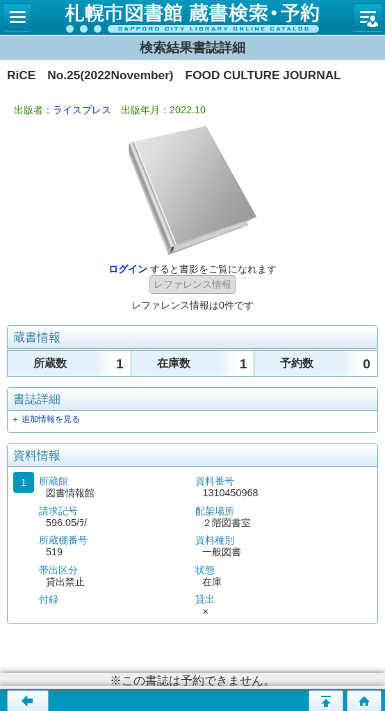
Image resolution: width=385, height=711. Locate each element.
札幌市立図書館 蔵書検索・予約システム (192, 17)
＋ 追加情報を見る (45, 419)
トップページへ (364, 700)
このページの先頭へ (326, 700)
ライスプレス (82, 109)
